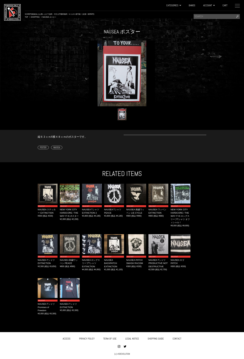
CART (225, 5)
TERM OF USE (110, 338)
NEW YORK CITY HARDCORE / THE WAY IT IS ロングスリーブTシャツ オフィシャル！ (180, 216)
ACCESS (66, 338)
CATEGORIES (173, 5)
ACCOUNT (209, 5)
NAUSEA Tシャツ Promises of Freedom (46, 307)
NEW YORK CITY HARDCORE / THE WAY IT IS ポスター (69, 212)
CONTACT (177, 338)
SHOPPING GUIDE (156, 338)
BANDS (192, 5)
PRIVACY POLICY (87, 338)
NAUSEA (56, 147)
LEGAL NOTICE (132, 338)
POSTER (43, 147)
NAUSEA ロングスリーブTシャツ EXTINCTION (91, 263)
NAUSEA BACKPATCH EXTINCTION (110, 263)
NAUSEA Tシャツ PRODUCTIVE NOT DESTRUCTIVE (158, 263)
